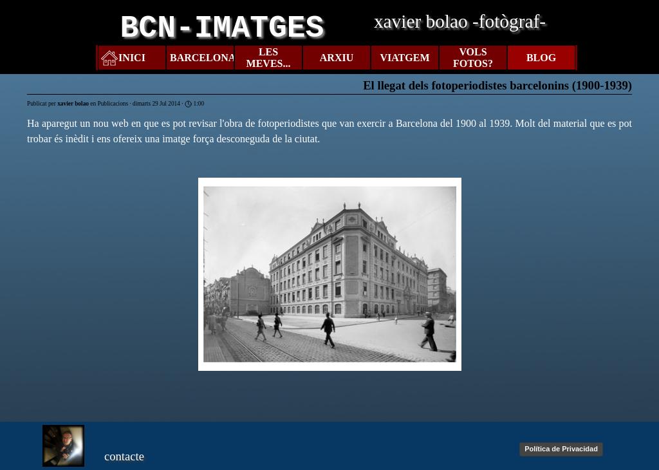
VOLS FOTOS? (473, 57)
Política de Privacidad (561, 449)
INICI (131, 57)
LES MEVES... (268, 57)
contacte (124, 456)
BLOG (541, 57)
